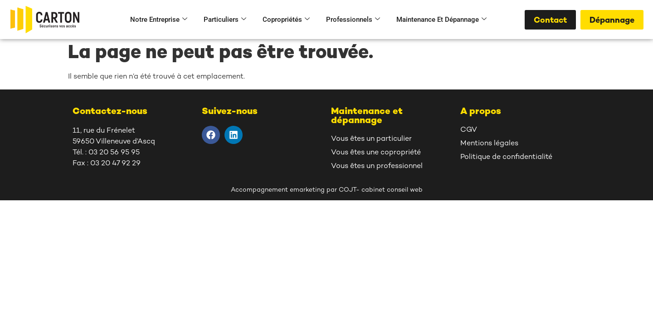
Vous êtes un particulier (371, 139)
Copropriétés (286, 19)
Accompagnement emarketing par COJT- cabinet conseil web (327, 190)
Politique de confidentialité (506, 157)
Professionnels (353, 19)
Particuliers (225, 19)
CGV (468, 130)
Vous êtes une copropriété (376, 153)
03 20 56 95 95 (114, 153)
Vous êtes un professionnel (377, 166)
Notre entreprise (158, 19)
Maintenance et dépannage (441, 19)
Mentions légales (489, 144)
